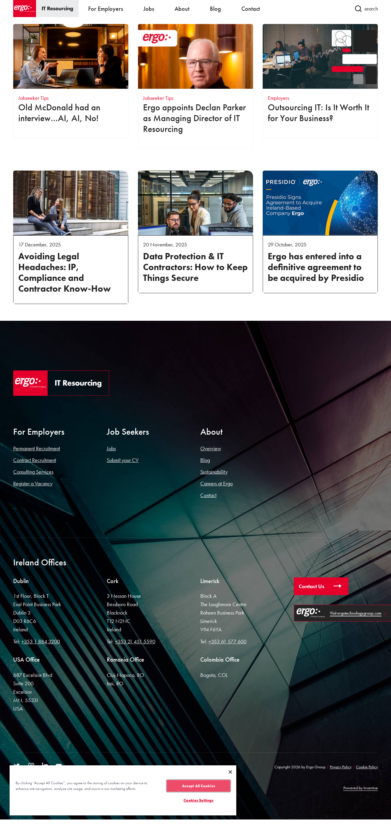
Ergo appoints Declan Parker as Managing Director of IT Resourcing (194, 118)
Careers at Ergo (216, 483)
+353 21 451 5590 (135, 641)
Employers (278, 97)
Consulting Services (33, 471)
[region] (123, 790)
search (366, 8)
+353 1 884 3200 (40, 641)
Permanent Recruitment (36, 448)
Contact (208, 495)
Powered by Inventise (360, 788)
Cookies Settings (198, 800)
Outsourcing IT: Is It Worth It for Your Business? (318, 113)
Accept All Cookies (198, 785)
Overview (210, 448)
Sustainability (214, 471)
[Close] (230, 772)
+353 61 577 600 (227, 641)
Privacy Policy (340, 767)
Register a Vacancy (32, 483)
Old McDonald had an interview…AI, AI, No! (59, 113)
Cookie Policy (367, 767)
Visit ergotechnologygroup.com (355, 613)
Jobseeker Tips (33, 97)
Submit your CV (123, 460)
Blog (205, 460)
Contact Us (311, 586)
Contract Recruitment (34, 460)
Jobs (111, 448)
